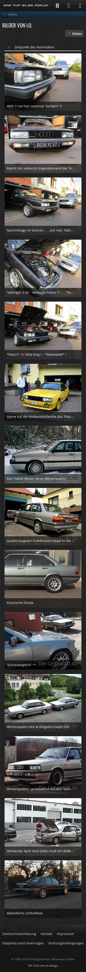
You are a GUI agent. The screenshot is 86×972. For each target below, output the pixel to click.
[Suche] (57, 5)
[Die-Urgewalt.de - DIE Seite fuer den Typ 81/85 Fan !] (26, 5)
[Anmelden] (68, 5)
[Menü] (80, 5)
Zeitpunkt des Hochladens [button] (34, 47)
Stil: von (43, 965)
